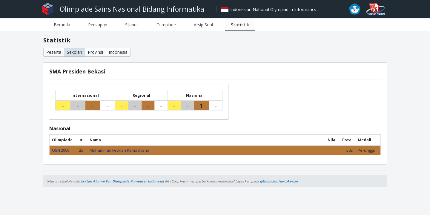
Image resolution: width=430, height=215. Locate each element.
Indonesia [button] (118, 52)
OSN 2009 (60, 150)
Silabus (132, 24)
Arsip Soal (203, 24)
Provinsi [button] (95, 52)
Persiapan (97, 24)
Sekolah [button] (74, 52)
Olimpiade (166, 24)
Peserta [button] (53, 52)
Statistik (240, 24)
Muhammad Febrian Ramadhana (119, 150)
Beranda (62, 24)
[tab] (62, 24)
